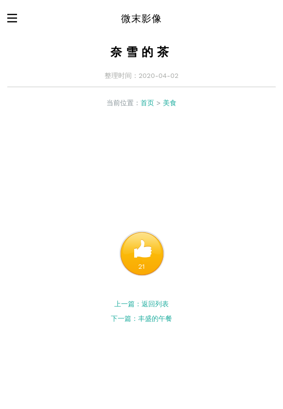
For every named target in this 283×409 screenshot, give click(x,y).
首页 (147, 103)
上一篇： (128, 304)
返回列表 (155, 304)
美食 (170, 103)
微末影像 (141, 18)
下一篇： (124, 318)
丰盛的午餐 (155, 318)
